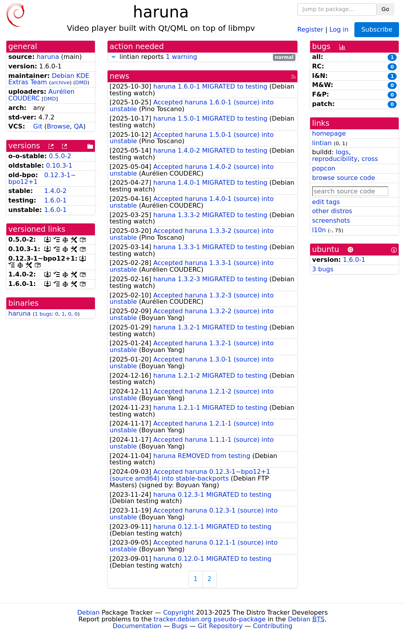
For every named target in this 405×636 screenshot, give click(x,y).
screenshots (331, 220)
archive (60, 82)
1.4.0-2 (55, 191)
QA (78, 126)
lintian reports (202, 57)
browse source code (343, 178)
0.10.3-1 (59, 165)
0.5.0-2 (60, 156)
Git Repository (220, 626)
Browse (58, 126)
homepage (329, 133)
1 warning (181, 57)
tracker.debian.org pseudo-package (210, 619)
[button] (113, 57)
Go (385, 9)
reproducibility (335, 159)
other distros (332, 211)
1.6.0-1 (55, 200)
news (119, 76)
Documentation (137, 626)
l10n (319, 230)
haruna (48, 57)
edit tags (326, 202)
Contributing (273, 626)
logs (342, 152)
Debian (88, 612)
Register (310, 29)
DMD (81, 82)
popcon (323, 168)
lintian (322, 143)
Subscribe (376, 29)
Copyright (178, 612)
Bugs (179, 626)
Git (37, 126)
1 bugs (43, 314)
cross (369, 159)
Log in (338, 29)
